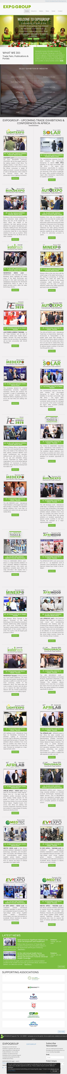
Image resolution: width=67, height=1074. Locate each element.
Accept (55, 1071)
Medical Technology (18, 97)
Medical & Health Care (49, 92)
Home (27, 11)
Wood (17, 112)
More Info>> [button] (15, 178)
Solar (49, 102)
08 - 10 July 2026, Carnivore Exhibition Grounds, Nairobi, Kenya (15, 154)
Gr (51, 1)
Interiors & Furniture (18, 87)
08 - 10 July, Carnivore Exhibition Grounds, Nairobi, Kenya (15, 213)
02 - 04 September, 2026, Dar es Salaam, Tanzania (15, 499)
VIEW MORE (61, 966)
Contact (60, 11)
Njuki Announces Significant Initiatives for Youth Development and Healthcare (32, 940)
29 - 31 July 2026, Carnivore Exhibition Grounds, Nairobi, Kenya (52, 155)
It (54, 1)
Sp (62, 1)
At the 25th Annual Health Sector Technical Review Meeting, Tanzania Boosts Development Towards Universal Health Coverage (32, 955)
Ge (52, 1)
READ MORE (30, 38)
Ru (60, 1)
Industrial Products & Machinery (49, 82)
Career (53, 11)
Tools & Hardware (17, 107)
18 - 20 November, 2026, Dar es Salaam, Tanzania (52, 844)
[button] (5, 31)
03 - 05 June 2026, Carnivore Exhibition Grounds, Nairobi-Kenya (15, 557)
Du (56, 1)
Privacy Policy (6, 1063)
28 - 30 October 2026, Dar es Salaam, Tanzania (15, 615)
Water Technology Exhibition (49, 107)
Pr (58, 1)
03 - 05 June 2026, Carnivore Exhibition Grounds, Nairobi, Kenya (52, 213)
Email (47, 1054)
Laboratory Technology (49, 87)
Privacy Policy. (12, 1070)
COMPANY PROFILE (36, 38)
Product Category (51, 1061)
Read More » (21, 949)
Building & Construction (49, 77)
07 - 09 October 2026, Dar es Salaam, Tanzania (15, 328)
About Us (33, 11)
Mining (49, 97)
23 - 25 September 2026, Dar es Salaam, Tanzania (51, 501)
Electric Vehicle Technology (18, 82)
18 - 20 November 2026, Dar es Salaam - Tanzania (52, 442)
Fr (49, 1)
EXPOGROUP (31, 1044)
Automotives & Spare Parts (17, 77)
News (47, 11)
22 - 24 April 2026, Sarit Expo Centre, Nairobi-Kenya (15, 384)
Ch (47, 1)
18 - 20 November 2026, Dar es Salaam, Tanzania (52, 328)
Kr (65, 1)
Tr (45, 1)
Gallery (41, 11)
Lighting (18, 92)
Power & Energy (18, 102)
